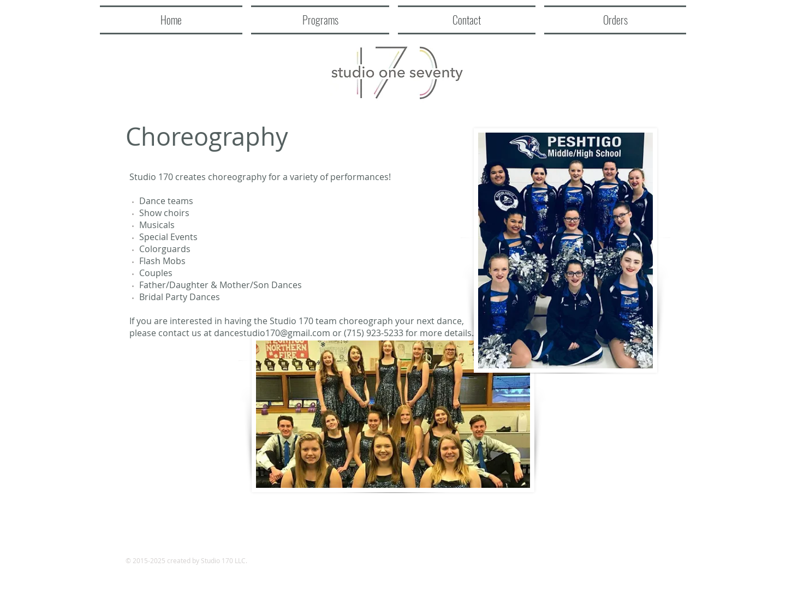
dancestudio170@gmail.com (272, 333)
